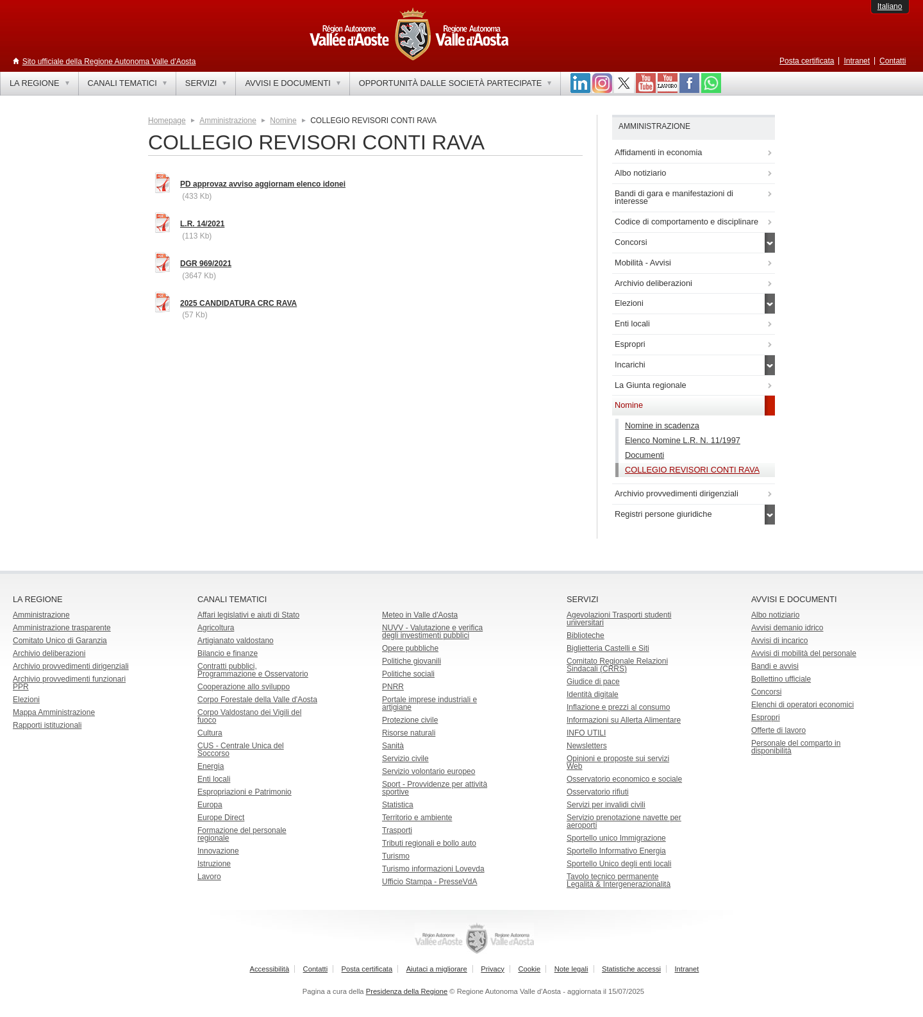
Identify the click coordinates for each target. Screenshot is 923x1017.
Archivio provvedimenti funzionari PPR (69, 683)
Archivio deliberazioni (49, 653)
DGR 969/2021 (205, 263)
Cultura (209, 732)
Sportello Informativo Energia (616, 850)
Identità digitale (593, 694)
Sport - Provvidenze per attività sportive (434, 788)
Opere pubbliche (410, 648)
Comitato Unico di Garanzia (60, 640)
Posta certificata (806, 60)
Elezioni (26, 699)
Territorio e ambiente (417, 817)
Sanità (393, 745)
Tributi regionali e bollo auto (429, 843)
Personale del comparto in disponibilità (795, 747)
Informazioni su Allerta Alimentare (624, 720)
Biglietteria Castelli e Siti (608, 648)
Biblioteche (585, 635)
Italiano (889, 6)
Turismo (396, 856)
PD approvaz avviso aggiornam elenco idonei (262, 184)
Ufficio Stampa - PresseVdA (430, 881)
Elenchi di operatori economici (802, 704)
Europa (209, 804)
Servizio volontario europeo (428, 771)
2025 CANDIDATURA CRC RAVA (238, 303)
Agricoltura (215, 627)
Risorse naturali (408, 732)
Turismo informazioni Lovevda (433, 868)
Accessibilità (270, 969)
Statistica (397, 804)
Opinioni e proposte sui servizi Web (618, 762)
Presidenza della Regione (407, 991)
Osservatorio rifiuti (598, 791)
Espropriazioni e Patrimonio (244, 791)
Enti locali (213, 779)
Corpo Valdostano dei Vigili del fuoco (249, 716)
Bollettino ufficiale (781, 679)
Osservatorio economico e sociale (624, 779)
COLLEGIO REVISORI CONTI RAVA (692, 470)
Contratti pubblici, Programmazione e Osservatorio (252, 670)
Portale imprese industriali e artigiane (429, 703)
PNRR (393, 686)
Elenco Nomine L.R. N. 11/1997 (682, 440)
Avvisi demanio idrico (787, 627)
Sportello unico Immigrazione (616, 838)
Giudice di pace (593, 681)
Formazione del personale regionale (242, 834)
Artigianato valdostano (235, 640)
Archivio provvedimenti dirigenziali (71, 666)
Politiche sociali (408, 673)
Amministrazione (227, 120)
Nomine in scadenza (662, 425)
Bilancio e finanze (227, 653)
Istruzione (214, 863)
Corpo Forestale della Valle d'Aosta (257, 699)
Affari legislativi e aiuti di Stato (248, 614)
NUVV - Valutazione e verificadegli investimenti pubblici (432, 631)
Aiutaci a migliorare (436, 969)
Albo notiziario (775, 614)
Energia (210, 766)
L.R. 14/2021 (202, 223)
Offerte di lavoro (778, 730)
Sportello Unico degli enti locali (619, 863)
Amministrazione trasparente (62, 627)
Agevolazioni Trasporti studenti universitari (619, 618)
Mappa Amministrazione (54, 712)
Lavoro (209, 876)
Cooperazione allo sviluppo (243, 686)
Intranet (857, 60)
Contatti (892, 60)
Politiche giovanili (411, 661)
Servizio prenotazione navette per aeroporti (624, 821)
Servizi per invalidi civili (606, 804)
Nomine (283, 120)
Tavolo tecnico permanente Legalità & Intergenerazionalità (618, 880)
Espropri (765, 717)
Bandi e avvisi (775, 666)
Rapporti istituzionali (47, 725)
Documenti (644, 455)
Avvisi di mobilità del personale (803, 653)
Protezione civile (410, 720)
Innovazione (218, 850)
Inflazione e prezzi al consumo (618, 707)
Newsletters (587, 745)
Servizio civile (405, 758)
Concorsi (766, 691)
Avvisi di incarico (779, 640)
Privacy (492, 969)
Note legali (571, 969)
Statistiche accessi (631, 969)
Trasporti (397, 830)
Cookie (529, 969)
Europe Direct (220, 817)
